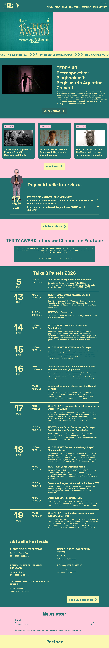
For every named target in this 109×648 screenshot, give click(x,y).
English (104, 3)
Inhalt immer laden (65, 218)
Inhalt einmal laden (44, 218)
